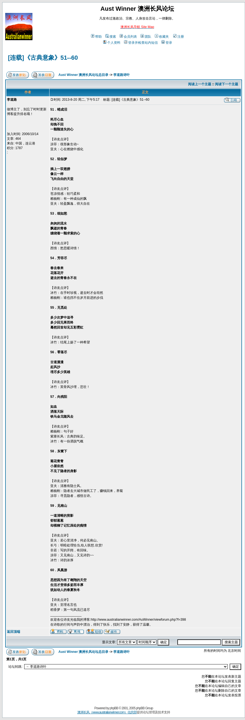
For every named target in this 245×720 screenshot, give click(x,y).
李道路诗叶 (121, 75)
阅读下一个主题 (226, 84)
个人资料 (111, 43)
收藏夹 (162, 37)
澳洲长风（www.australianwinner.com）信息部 (107, 712)
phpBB (114, 708)
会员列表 (128, 37)
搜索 (110, 37)
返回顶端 (13, 632)
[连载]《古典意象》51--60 (43, 57)
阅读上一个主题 (199, 84)
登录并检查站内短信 (141, 43)
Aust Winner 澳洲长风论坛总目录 (84, 75)
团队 (146, 37)
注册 (178, 37)
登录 (166, 43)
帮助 (96, 37)
